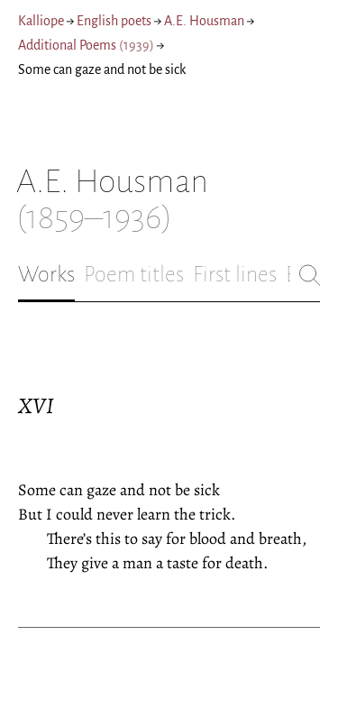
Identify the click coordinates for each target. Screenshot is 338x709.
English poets (114, 21)
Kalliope (41, 21)
